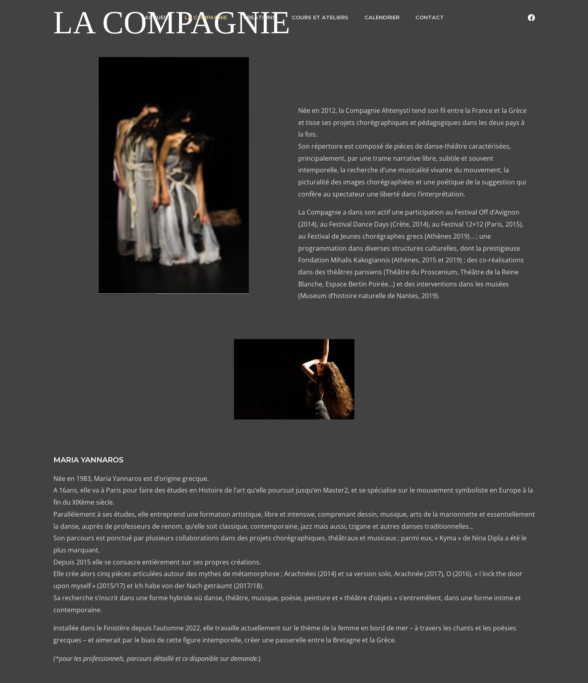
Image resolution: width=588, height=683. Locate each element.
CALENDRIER (381, 17)
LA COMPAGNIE (206, 17)
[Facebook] (531, 17)
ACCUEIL (156, 17)
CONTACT (429, 17)
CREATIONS (259, 17)
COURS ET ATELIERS (320, 17)
